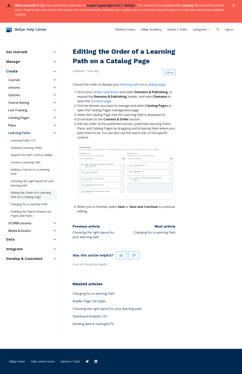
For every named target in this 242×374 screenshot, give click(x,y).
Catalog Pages (18, 118)
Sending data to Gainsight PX (93, 324)
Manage (13, 61)
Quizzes (14, 95)
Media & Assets (19, 231)
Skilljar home (17, 361)
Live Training (17, 110)
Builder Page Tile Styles (89, 301)
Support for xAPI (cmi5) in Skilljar (32, 155)
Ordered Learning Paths (26, 148)
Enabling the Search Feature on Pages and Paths (31, 214)
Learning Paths (19, 133)
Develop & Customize (24, 258)
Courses (14, 80)
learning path (129, 84)
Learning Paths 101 (23, 140)
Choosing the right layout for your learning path (107, 309)
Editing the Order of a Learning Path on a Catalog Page (31, 195)
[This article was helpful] (121, 255)
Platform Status (125, 29)
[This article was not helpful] (133, 255)
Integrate (14, 249)
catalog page (156, 84)
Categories (202, 29)
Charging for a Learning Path (154, 232)
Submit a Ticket (177, 29)
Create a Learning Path (25, 162)
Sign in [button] (229, 29)
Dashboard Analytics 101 (90, 316)
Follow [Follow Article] (169, 72)
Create (12, 71)
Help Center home (43, 361)
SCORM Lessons (19, 223)
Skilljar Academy (151, 29)
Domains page (101, 101)
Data (10, 239)
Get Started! (16, 52)
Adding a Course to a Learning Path (30, 172)
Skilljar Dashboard (106, 92)
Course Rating (18, 103)
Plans (12, 125)
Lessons (14, 87)
